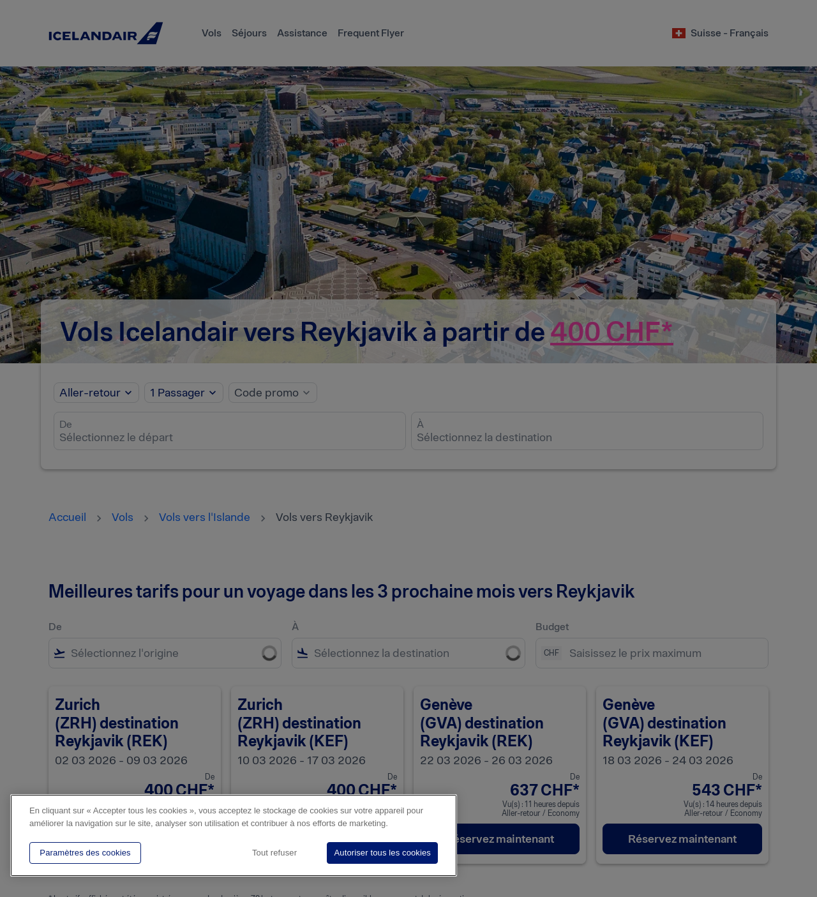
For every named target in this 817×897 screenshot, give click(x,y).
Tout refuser (274, 852)
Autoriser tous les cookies (382, 852)
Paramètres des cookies (85, 852)
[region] (233, 835)
